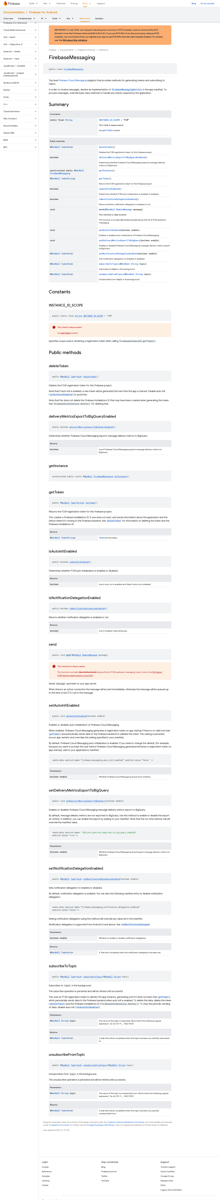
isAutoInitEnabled (109, 188)
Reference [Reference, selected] (85, 18)
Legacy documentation (171, 1190)
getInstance (105, 170)
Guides (45, 1167)
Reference (103, 50)
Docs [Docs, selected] (85, 3)
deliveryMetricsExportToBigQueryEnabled (122, 157)
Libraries (46, 1180)
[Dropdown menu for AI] (46, 18)
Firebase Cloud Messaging (72, 80)
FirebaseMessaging (73, 69)
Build (31, 3)
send (101, 209)
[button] (17, 23)
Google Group (167, 1176)
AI (42, 18)
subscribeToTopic (109, 264)
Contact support (168, 1167)
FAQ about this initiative (75, 40)
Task (63, 147)
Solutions (61, 3)
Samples (99, 18)
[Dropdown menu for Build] (37, 3)
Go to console (207, 3)
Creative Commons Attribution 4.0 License (125, 1122)
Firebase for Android (43, 12)
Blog (194, 3)
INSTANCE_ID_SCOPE (109, 120)
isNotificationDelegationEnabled (117, 199)
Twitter (104, 1176)
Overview (8, 18)
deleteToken (106, 147)
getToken (108, 130)
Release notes (167, 1180)
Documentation (13, 12)
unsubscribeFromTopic (111, 274)
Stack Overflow (168, 1171)
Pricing (74, 3)
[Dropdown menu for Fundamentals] (35, 18)
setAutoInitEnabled (109, 230)
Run (45, 3)
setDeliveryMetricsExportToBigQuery (119, 240)
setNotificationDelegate (136, 924)
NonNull (55, 147)
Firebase (52, 50)
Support (101, 3)
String (68, 120)
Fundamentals (25, 18)
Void (69, 147)
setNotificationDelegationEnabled (118, 253)
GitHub (45, 1185)
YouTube (105, 1180)
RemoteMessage (124, 209)
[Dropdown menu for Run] (50, 3)
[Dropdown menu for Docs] (91, 3)
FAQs (163, 1185)
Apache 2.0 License (60, 1125)
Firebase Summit (109, 1171)
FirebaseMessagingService (127, 89)
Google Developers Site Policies (101, 1125)
